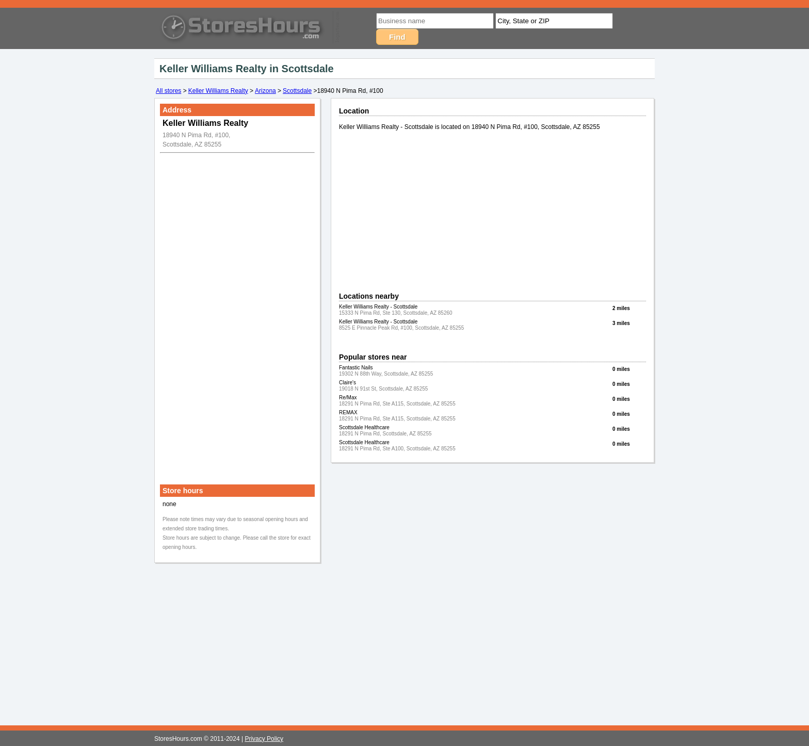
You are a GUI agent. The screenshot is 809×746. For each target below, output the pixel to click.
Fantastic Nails (356, 367)
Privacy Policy (264, 738)
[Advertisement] (237, 311)
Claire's (347, 382)
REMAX (348, 412)
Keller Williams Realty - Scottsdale (378, 307)
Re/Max (348, 397)
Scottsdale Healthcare (364, 427)
